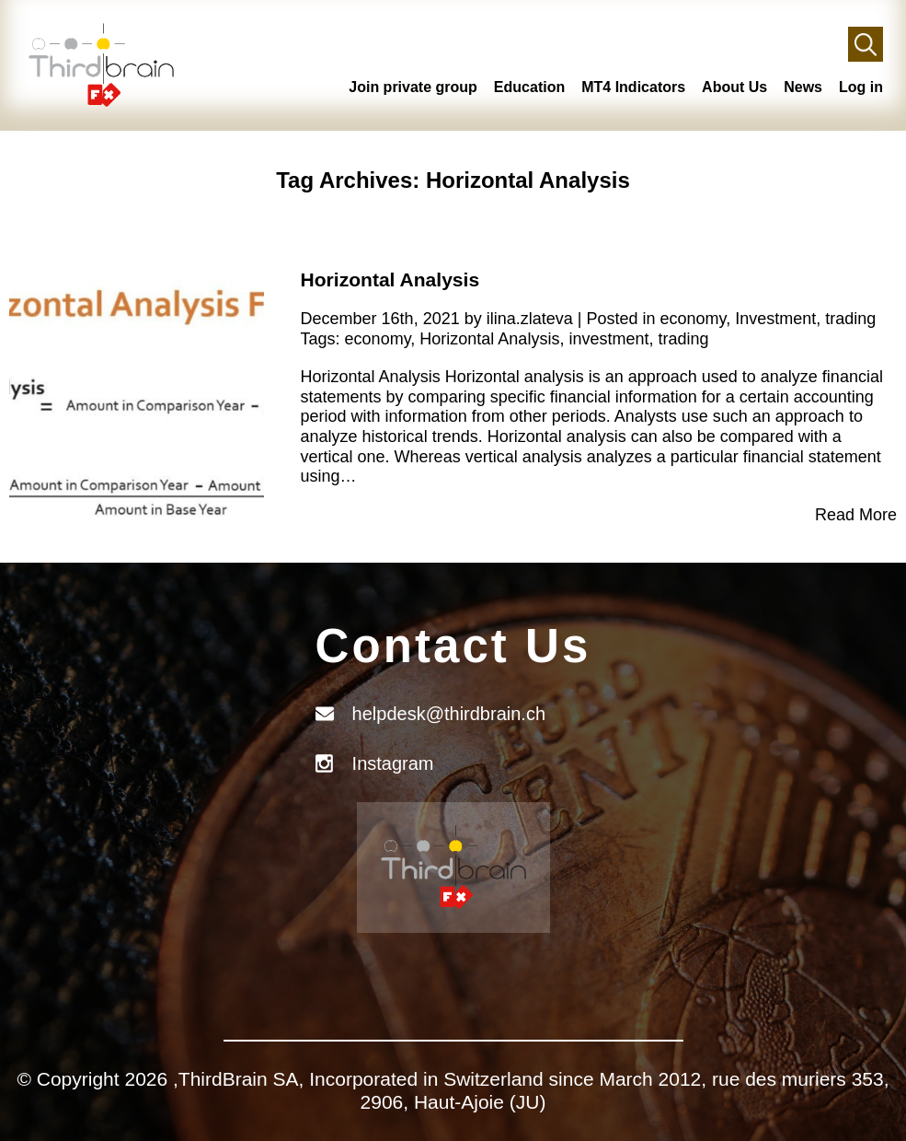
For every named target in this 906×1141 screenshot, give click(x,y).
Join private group (413, 87)
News (803, 87)
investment (608, 339)
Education (529, 87)
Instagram (393, 763)
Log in (861, 87)
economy (692, 318)
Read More (856, 515)
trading (850, 318)
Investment (775, 318)
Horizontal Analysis (390, 279)
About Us (734, 87)
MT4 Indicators (633, 87)
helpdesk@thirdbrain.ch (448, 714)
